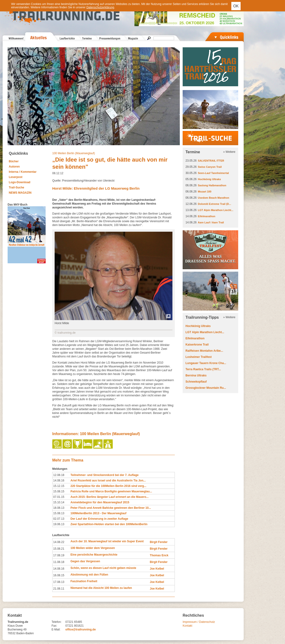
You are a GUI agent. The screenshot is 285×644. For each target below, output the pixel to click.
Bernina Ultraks (196, 375)
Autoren (14, 166)
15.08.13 (58, 513)
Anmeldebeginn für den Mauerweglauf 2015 (100, 502)
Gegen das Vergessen (85, 561)
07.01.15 (58, 497)
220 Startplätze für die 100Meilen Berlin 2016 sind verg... (108, 486)
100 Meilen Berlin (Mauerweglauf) (73, 153)
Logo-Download (19, 182)
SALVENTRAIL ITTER (211, 160)
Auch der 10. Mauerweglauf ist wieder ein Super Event (107, 541)
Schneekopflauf (196, 381)
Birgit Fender (159, 542)
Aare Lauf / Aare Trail (211, 222)
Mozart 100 (204, 191)
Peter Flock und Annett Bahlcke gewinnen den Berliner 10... (111, 507)
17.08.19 (58, 555)
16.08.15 (58, 575)
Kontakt (187, 625)
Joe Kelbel (157, 568)
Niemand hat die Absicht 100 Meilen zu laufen (101, 588)
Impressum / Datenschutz (199, 622)
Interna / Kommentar (23, 171)
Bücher (14, 161)
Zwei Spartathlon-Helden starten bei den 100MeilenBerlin (109, 524)
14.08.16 (58, 480)
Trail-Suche (16, 187)
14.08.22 (58, 542)
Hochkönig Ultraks (209, 179)
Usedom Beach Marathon (213, 197)
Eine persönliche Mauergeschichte (94, 554)
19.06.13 (58, 524)
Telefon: (57, 622)
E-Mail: (56, 629)
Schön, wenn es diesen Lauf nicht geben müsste (103, 568)
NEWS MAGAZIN (20, 192)
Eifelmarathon (206, 216)
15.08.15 (58, 491)
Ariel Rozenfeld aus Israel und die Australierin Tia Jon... (108, 480)
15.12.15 (58, 486)
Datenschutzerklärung (100, 7)
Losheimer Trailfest (198, 357)
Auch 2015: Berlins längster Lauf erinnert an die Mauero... (110, 497)
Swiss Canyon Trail (210, 166)
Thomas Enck (159, 555)
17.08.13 (58, 582)
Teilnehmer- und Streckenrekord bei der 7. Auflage (105, 475)
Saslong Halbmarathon (212, 185)
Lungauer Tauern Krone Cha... (205, 363)
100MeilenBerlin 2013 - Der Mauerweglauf (98, 513)
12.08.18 (58, 475)
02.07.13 (58, 518)
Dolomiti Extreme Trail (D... (214, 203)
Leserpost (15, 177)
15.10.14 (58, 502)
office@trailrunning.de (80, 629)
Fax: (54, 625)
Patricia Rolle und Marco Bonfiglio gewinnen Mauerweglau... (111, 491)
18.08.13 (58, 507)
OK (236, 6)
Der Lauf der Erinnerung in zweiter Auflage (99, 518)
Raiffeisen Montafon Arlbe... (204, 350)
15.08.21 (58, 548)
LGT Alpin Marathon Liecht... (215, 210)
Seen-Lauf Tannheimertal (213, 173)
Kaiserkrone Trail (197, 344)
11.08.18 (58, 562)
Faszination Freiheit (84, 581)
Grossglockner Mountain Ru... (205, 387)
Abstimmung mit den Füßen (89, 574)
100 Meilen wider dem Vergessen (93, 548)
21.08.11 (58, 588)
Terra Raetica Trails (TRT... (203, 369)
